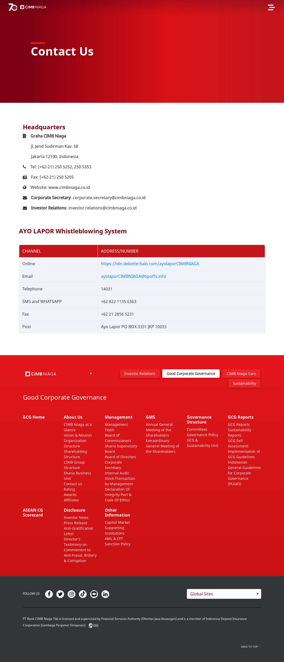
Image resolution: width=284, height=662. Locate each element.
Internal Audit (117, 473)
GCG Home (34, 417)
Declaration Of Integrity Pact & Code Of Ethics (118, 494)
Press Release (75, 522)
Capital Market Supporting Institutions (117, 528)
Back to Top (251, 646)
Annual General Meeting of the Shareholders (159, 430)
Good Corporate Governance (191, 373)
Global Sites (201, 594)
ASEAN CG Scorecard (33, 512)
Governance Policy (202, 434)
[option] (142, 51)
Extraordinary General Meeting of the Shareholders (162, 446)
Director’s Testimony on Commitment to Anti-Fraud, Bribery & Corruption (80, 550)
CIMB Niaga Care (241, 373)
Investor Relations (139, 373)
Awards (70, 494)
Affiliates (71, 500)
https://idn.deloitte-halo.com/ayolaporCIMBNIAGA (150, 263)
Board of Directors (120, 456)
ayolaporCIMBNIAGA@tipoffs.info (133, 276)
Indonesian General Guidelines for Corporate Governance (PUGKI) (244, 473)
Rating (69, 489)
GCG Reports (239, 424)
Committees (197, 429)
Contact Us (73, 483)
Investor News (76, 517)
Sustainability (244, 383)
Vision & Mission (78, 435)
